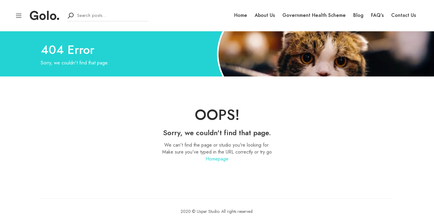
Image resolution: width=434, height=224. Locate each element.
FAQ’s (377, 15)
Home (240, 15)
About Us (265, 15)
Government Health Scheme (314, 15)
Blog (358, 15)
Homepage (217, 158)
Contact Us (403, 15)
